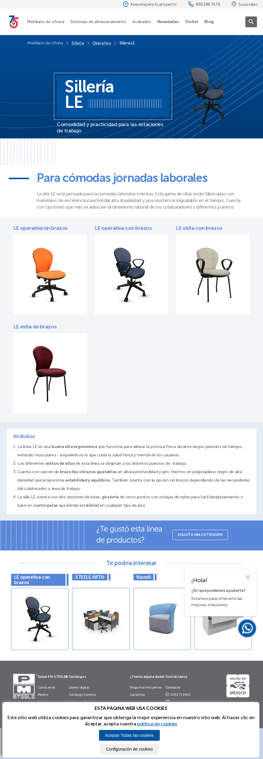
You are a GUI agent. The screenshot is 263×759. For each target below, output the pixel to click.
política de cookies (157, 724)
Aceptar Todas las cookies (129, 735)
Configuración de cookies (129, 749)
